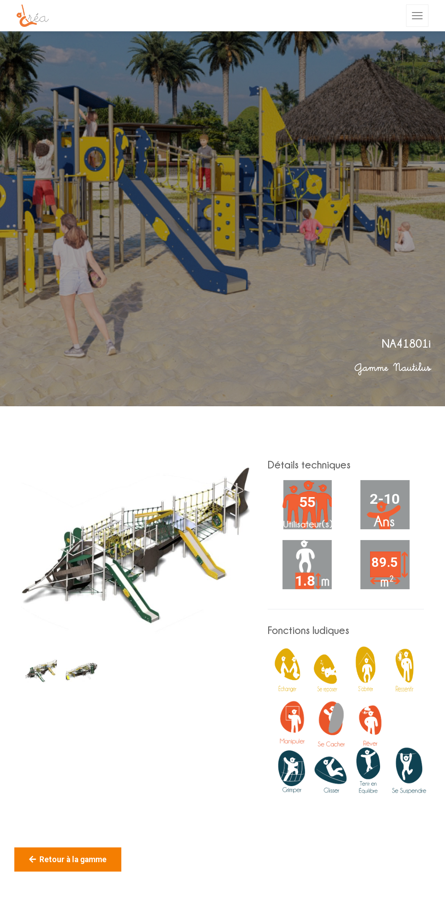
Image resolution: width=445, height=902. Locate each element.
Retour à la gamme (68, 859)
